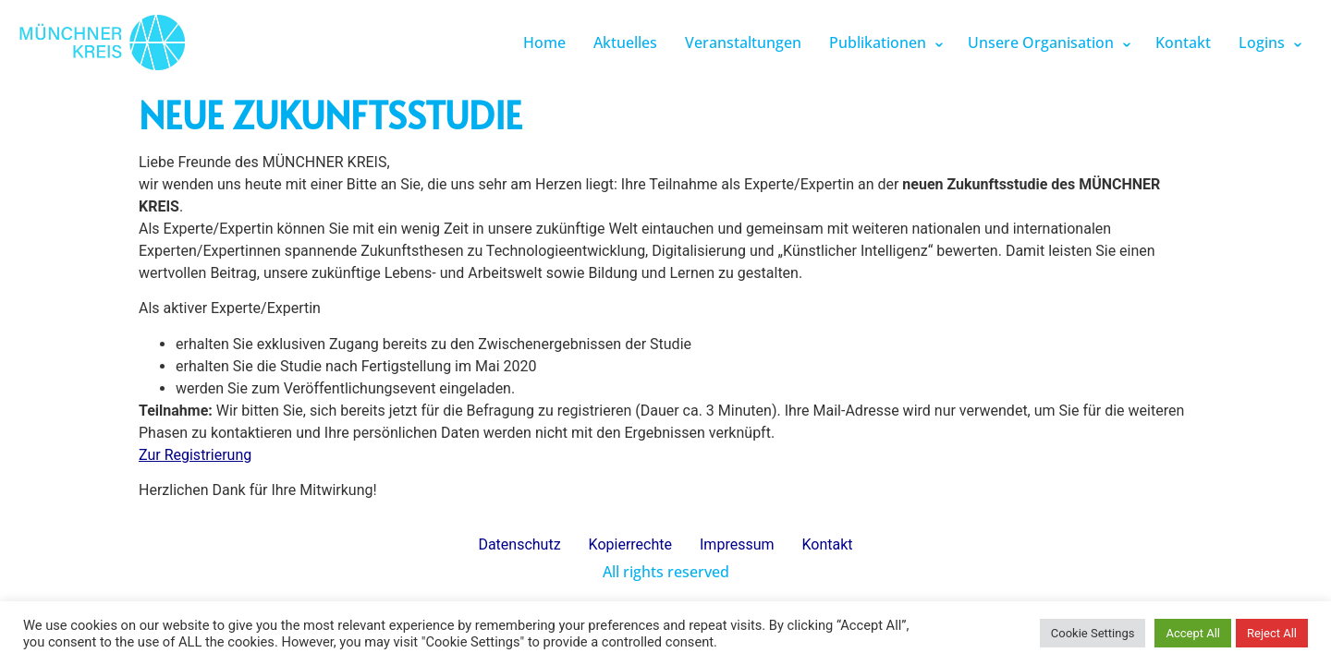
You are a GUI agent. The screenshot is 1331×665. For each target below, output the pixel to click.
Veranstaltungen (743, 42)
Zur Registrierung (195, 455)
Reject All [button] (1272, 633)
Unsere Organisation (1041, 42)
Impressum (737, 544)
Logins (1262, 42)
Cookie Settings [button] (1093, 633)
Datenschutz (519, 544)
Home (544, 42)
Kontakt (1183, 42)
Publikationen (877, 42)
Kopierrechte (630, 544)
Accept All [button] (1193, 633)
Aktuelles (625, 42)
